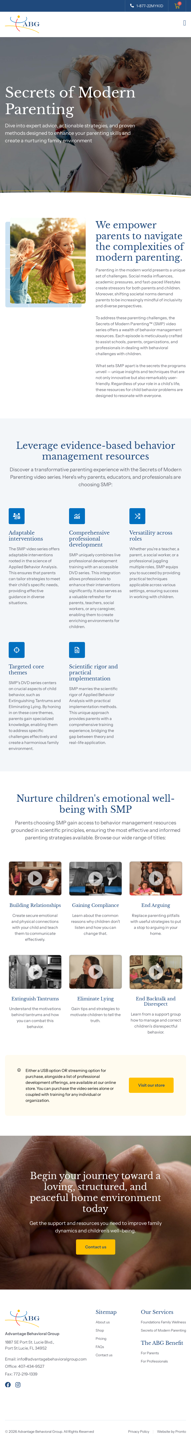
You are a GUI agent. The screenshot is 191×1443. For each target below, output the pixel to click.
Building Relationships (35, 905)
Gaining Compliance (95, 905)
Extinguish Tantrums (35, 999)
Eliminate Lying (95, 999)
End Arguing (155, 905)
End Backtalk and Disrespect (156, 1001)
